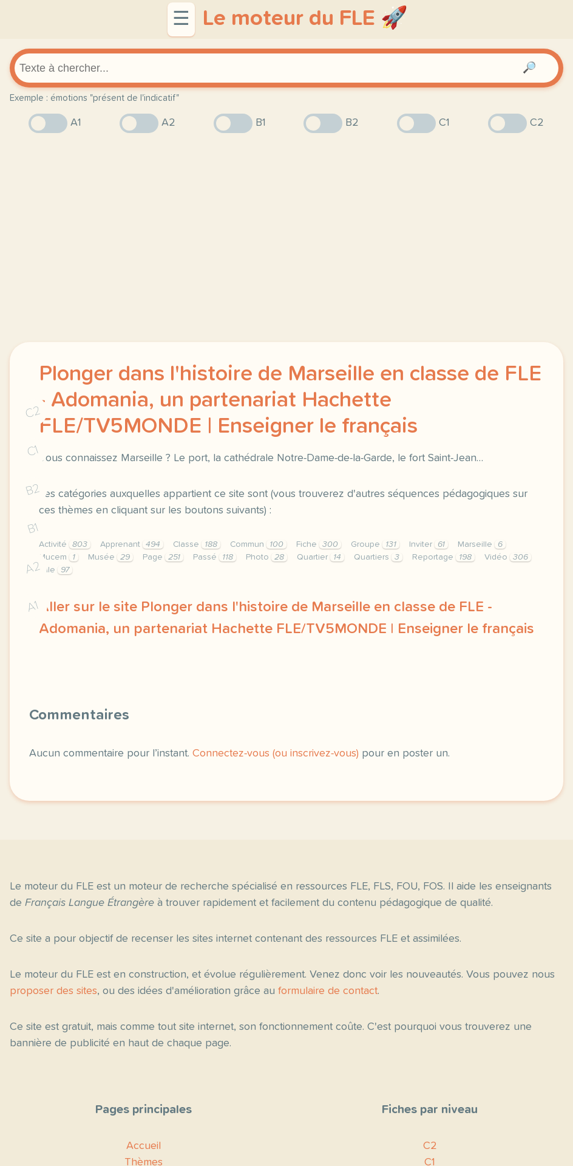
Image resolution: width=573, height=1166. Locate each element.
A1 (32, 606)
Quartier (320, 557)
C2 (33, 412)
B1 (33, 529)
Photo (266, 557)
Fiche (318, 544)
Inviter (428, 544)
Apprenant (131, 544)
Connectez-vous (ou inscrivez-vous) (275, 753)
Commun (258, 544)
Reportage (443, 557)
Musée (110, 557)
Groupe (375, 544)
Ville (55, 570)
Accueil (143, 1145)
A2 (33, 568)
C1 (32, 451)
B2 (33, 490)
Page (163, 557)
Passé (214, 557)
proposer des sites (53, 991)
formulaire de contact (328, 991)
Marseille (482, 544)
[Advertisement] (286, 238)
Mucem (58, 557)
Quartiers (378, 557)
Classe (196, 544)
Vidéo (507, 557)
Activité (64, 544)
